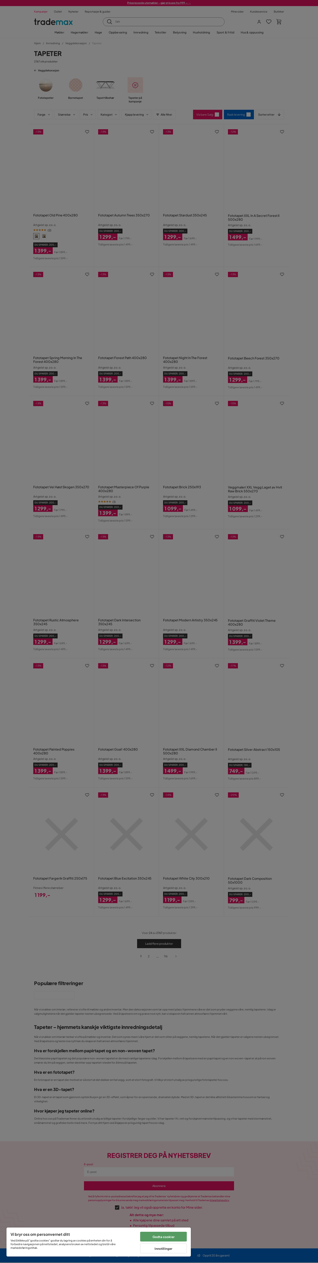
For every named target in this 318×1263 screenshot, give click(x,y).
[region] (98, 1242)
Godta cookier (164, 1237)
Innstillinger (163, 1248)
